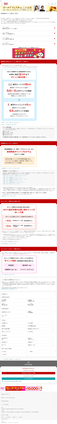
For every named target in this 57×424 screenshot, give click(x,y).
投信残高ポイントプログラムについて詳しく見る (10, 168)
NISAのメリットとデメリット (6, 331)
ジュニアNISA (4, 354)
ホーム (2, 359)
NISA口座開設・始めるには (4, 300)
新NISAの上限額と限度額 (6, 328)
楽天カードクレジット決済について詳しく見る (10, 122)
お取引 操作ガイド (4, 342)
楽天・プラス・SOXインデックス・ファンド (12, 183)
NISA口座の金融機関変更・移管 (31, 300)
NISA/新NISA (6, 359)
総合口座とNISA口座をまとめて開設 (28, 373)
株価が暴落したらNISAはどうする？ (33, 328)
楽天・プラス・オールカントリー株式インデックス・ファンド (15, 175)
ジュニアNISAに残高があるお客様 (30, 304)
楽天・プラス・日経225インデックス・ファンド (12, 180)
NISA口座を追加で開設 (28, 378)
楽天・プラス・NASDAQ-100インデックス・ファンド (13, 182)
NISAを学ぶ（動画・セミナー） (31, 339)
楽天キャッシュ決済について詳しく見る (9, 124)
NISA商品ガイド (30, 342)
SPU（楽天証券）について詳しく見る (8, 243)
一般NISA (31, 351)
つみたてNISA (4, 351)
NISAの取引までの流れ (5, 339)
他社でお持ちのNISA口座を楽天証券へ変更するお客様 (11, 381)
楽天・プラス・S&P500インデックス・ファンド (12, 177)
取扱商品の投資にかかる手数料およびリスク (10, 288)
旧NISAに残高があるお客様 (4, 304)
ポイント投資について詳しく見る (8, 274)
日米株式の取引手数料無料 (30, 312)
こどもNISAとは (30, 331)
